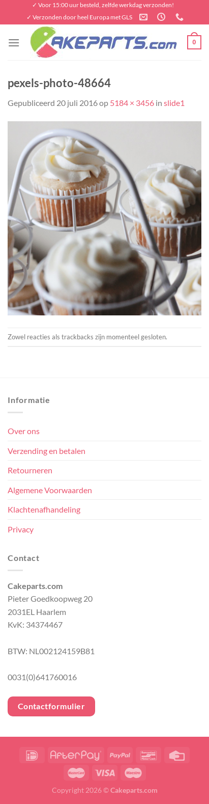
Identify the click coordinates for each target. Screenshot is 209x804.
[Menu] (14, 42)
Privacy (21, 529)
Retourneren (30, 470)
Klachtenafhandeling (44, 509)
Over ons (24, 431)
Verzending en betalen (46, 450)
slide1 (174, 103)
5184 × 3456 (132, 103)
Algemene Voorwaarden (50, 490)
